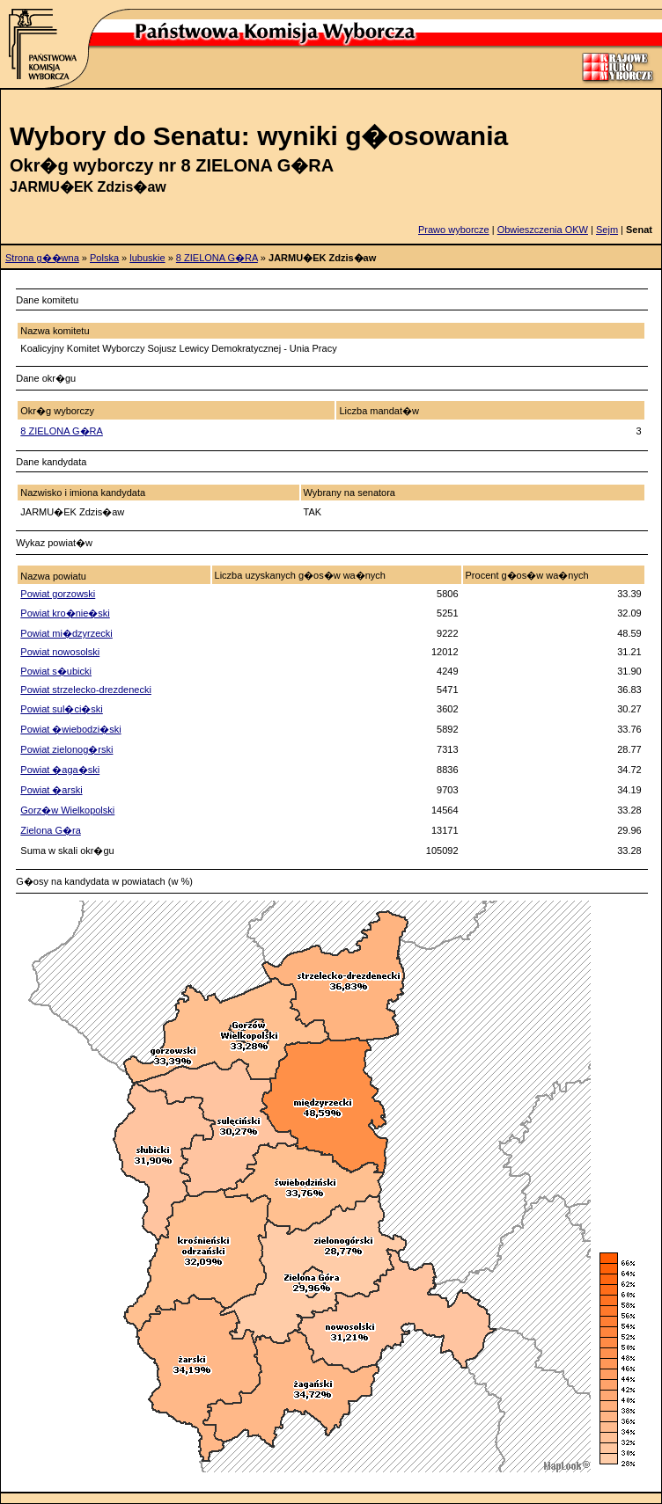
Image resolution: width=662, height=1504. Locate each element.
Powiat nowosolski (59, 651)
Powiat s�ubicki (56, 671)
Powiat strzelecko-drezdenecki (85, 689)
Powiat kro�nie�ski (64, 613)
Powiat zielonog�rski (66, 749)
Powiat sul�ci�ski (61, 709)
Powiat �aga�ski (59, 769)
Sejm (607, 229)
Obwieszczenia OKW (542, 229)
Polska (104, 257)
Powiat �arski (51, 790)
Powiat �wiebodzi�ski (70, 729)
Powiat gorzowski (57, 593)
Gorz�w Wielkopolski (67, 810)
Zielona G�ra (50, 830)
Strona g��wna (42, 257)
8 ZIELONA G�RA (217, 257)
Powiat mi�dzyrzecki (66, 633)
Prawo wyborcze (453, 229)
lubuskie (147, 257)
